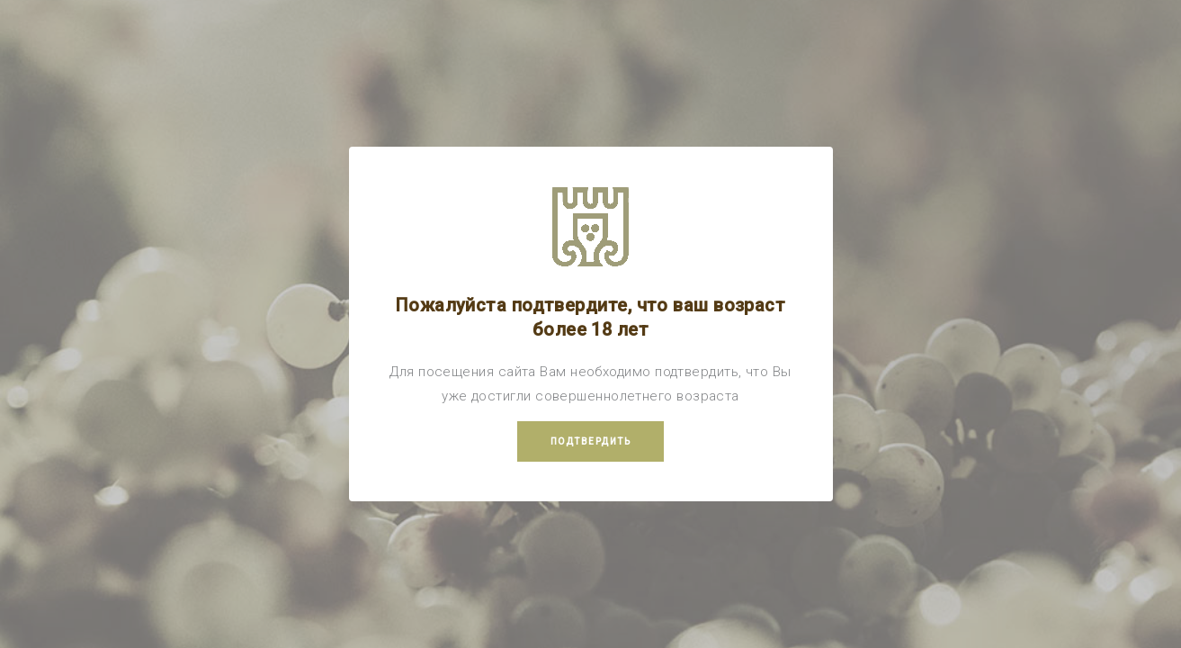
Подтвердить (590, 441)
